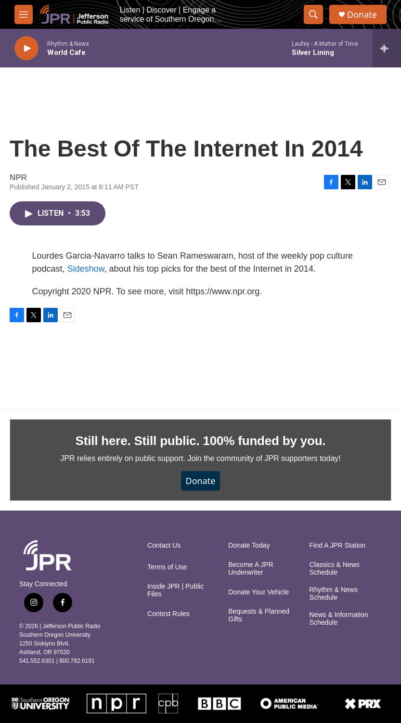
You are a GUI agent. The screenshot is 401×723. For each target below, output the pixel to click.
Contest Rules (168, 614)
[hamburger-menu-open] (23, 14)
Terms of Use (167, 567)
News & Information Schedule (339, 618)
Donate (362, 15)
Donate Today (249, 545)
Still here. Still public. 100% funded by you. (201, 441)
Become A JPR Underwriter (250, 568)
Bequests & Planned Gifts (258, 615)
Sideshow (85, 269)
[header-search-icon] (313, 14)
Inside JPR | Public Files (175, 590)
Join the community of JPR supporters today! (263, 458)
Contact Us (164, 545)
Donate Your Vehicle (258, 592)
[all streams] (387, 48)
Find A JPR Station (338, 545)
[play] (26, 48)
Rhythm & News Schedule (334, 593)
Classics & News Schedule (335, 568)
